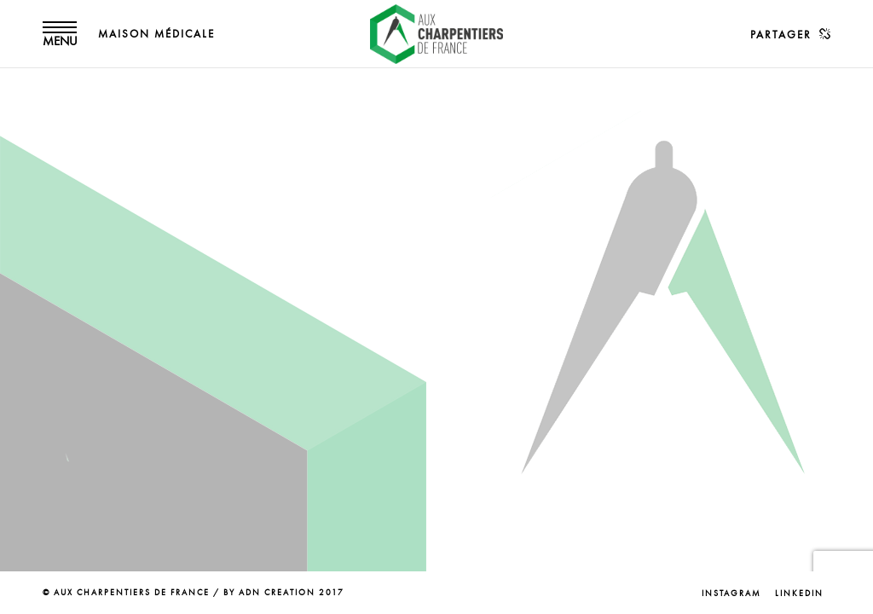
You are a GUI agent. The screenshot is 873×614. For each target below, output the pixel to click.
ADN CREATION (277, 593)
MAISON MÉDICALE (156, 34)
